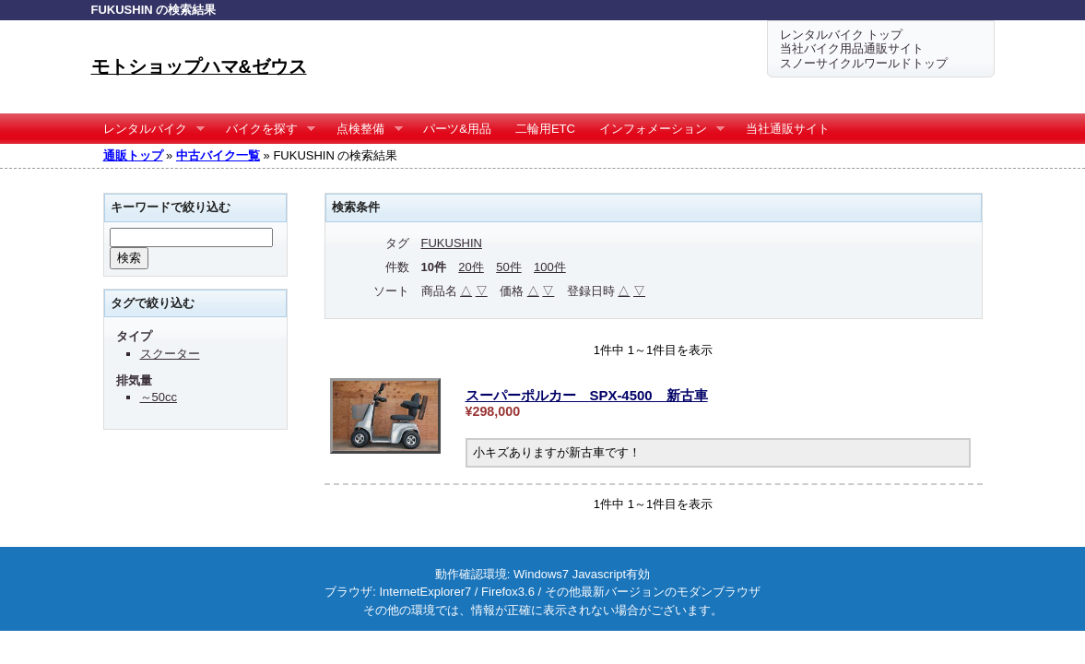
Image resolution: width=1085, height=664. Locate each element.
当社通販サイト (788, 129)
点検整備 (363, 129)
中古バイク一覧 (218, 155)
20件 (470, 267)
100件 (550, 267)
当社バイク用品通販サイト (852, 48)
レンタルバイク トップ (841, 35)
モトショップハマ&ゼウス (199, 66)
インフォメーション (656, 129)
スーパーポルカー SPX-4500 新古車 (587, 395)
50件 (508, 267)
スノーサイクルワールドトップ (864, 63)
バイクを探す (265, 129)
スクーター (170, 354)
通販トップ (133, 155)
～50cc (158, 397)
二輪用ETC (545, 129)
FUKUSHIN (451, 243)
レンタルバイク (148, 129)
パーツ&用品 (457, 129)
